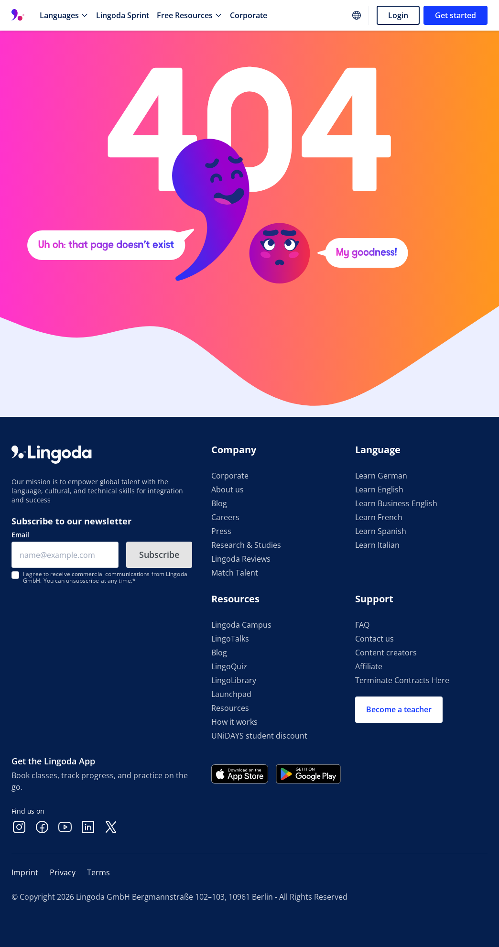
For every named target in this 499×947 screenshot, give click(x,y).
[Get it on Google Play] (308, 774)
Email (20, 534)
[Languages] (64, 15)
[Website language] (357, 15)
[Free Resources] (189, 15)
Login (398, 15)
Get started (455, 15)
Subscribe (159, 554)
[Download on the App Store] (239, 774)
